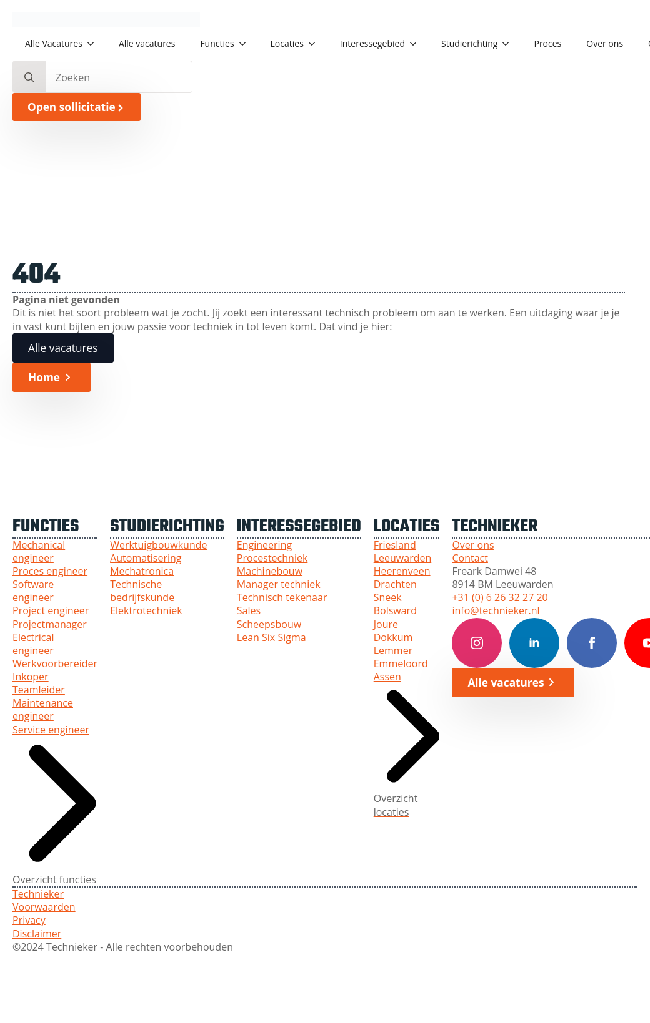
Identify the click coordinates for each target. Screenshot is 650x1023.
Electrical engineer (33, 644)
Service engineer (50, 730)
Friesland (395, 545)
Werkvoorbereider (55, 663)
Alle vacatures (147, 43)
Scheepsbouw (269, 624)
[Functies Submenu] (246, 44)
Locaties (287, 43)
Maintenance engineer (42, 710)
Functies (217, 43)
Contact (470, 558)
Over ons (604, 43)
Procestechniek (272, 558)
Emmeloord (401, 663)
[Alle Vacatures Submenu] (94, 44)
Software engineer (33, 591)
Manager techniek (279, 584)
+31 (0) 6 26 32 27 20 (500, 597)
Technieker (38, 894)
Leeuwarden (403, 558)
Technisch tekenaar (282, 597)
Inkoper (30, 676)
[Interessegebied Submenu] (417, 44)
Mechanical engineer (38, 552)
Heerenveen (402, 571)
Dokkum (393, 637)
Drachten (395, 584)
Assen (387, 676)
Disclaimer (36, 934)
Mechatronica (142, 571)
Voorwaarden (44, 907)
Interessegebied (372, 43)
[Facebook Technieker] (592, 643)
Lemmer (393, 650)
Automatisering (145, 558)
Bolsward (395, 610)
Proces (547, 43)
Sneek (388, 597)
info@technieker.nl (495, 610)
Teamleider (38, 690)
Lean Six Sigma (271, 637)
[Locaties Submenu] (316, 44)
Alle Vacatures (53, 43)
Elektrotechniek (146, 610)
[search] (29, 77)
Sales (249, 610)
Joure (386, 624)
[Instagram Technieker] (477, 643)
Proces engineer (50, 571)
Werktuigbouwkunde (158, 545)
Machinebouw (269, 571)
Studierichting (469, 43)
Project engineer (50, 610)
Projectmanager (49, 624)
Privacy (29, 920)
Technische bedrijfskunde (142, 591)
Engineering (264, 545)
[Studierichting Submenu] (509, 44)
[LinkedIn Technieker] (534, 643)
